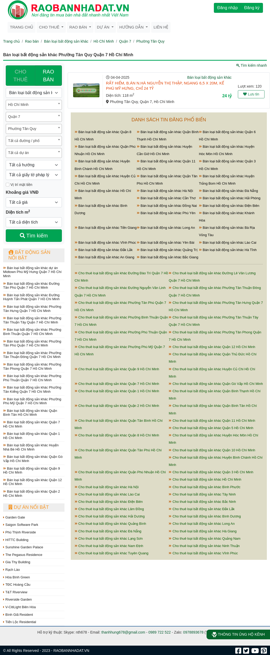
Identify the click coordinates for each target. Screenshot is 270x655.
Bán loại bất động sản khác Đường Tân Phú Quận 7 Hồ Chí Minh (31, 286)
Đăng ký (252, 7)
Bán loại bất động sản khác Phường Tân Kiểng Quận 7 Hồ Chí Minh (32, 389)
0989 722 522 (159, 632)
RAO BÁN (48, 75)
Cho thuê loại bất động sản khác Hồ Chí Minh (205, 479)
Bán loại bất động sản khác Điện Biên (229, 206)
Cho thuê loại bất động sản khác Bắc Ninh (202, 502)
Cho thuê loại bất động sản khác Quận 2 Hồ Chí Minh (117, 406)
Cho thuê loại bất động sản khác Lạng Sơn (109, 538)
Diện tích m (18, 211)
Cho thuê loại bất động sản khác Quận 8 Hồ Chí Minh (117, 435)
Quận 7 (125, 41)
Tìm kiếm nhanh (251, 65)
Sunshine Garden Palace (23, 547)
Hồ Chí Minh (103, 41)
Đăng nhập (227, 7)
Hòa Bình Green (16, 577)
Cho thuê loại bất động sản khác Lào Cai (107, 494)
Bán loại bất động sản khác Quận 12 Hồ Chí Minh (32, 482)
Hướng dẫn (132, 27)
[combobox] (34, 105)
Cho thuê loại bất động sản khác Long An (202, 524)
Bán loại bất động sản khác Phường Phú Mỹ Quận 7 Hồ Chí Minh (32, 401)
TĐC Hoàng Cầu (16, 584)
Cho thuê (49, 27)
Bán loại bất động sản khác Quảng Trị (167, 250)
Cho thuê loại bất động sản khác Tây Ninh (202, 494)
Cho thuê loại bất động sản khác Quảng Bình (110, 524)
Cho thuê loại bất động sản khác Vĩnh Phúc (203, 553)
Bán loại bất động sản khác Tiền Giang (106, 228)
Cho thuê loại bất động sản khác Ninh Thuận (204, 546)
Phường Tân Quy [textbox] (22, 129)
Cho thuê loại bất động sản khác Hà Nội (107, 487)
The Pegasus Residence (22, 555)
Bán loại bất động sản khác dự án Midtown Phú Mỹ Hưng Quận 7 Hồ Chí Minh (32, 272)
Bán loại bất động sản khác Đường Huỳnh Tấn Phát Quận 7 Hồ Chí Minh (31, 297)
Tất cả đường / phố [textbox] (23, 141)
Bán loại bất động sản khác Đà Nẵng (228, 191)
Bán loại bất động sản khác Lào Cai (227, 242)
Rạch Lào (11, 570)
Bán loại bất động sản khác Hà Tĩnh (228, 250)
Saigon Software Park (20, 525)
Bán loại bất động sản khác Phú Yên (166, 213)
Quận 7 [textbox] (14, 117)
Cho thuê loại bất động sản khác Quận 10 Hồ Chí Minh (212, 450)
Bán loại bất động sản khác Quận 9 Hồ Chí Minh (31, 470)
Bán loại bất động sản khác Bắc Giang (167, 257)
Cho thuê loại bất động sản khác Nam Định (109, 546)
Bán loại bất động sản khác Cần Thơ (166, 198)
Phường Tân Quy (150, 41)
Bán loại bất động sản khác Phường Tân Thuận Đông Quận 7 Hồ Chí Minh (32, 355)
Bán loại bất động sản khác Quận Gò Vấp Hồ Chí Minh (33, 459)
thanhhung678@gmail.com (123, 632)
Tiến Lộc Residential (19, 622)
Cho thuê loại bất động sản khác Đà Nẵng (108, 531)
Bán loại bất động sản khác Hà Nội (165, 191)
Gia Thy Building (16, 562)
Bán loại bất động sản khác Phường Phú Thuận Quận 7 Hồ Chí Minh (32, 378)
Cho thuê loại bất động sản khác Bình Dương (205, 516)
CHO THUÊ (20, 75)
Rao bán (78, 27)
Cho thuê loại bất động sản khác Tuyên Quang (112, 553)
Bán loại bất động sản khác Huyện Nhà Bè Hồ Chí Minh (31, 447)
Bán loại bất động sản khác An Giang (104, 257)
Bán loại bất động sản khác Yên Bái (165, 242)
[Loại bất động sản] (34, 93)
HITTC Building (15, 540)
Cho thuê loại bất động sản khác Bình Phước (204, 487)
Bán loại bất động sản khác (66, 41)
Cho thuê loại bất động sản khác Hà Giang (203, 531)
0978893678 (193, 632)
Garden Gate (14, 517)
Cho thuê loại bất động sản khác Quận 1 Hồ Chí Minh (117, 391)
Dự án (103, 27)
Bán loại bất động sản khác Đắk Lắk (104, 250)
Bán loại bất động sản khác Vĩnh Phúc (105, 242)
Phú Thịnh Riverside (19, 532)
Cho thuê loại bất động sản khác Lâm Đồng (109, 509)
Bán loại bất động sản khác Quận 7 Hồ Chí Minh (31, 424)
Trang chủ (21, 27)
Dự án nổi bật (28, 507)
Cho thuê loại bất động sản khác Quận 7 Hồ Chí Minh (117, 384)
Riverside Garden (17, 599)
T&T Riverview (15, 592)
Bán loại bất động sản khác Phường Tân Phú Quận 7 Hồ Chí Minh (32, 343)
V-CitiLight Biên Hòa (19, 607)
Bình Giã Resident (18, 615)
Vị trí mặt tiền (19, 185)
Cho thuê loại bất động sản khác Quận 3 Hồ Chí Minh (211, 472)
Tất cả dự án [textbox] (18, 153)
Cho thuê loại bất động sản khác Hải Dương (110, 516)
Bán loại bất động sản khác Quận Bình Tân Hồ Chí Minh (30, 413)
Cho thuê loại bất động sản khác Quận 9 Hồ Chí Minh (117, 369)
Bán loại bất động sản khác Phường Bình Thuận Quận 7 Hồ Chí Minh (32, 332)
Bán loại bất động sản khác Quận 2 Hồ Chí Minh (31, 493)
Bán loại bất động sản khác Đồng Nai (167, 206)
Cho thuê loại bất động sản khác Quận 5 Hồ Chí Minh (211, 428)
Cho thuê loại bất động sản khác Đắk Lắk (201, 509)
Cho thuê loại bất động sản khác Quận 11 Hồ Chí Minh (212, 421)
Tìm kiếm (34, 235)
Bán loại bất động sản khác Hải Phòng (230, 198)
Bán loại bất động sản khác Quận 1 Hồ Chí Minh (31, 436)
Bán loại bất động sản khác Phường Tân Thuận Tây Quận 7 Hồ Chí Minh (32, 320)
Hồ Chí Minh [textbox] (18, 104)
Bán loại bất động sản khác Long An (166, 228)
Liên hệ (161, 27)
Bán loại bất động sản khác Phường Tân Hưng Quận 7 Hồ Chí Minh (32, 309)
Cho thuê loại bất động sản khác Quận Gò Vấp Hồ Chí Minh (216, 384)
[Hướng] (34, 165)
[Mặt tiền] (7, 184)
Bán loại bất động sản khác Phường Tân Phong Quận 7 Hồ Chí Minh (32, 366)
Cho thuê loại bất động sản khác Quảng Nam (204, 538)
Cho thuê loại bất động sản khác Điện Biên (109, 502)
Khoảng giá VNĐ (22, 192)
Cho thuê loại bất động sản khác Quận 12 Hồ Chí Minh (212, 347)
